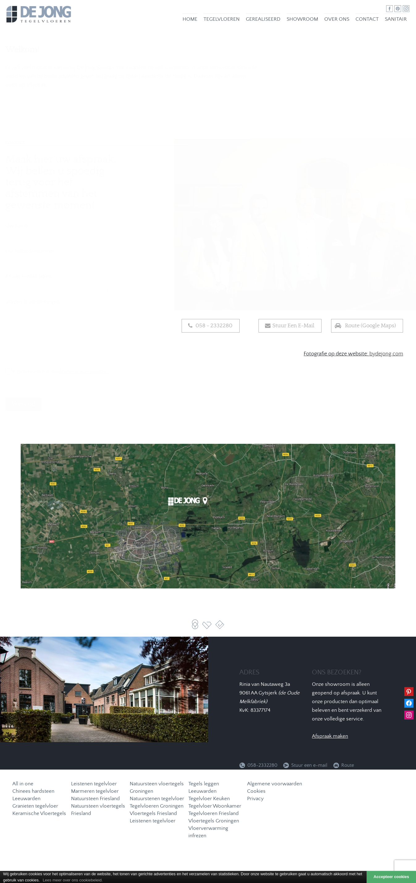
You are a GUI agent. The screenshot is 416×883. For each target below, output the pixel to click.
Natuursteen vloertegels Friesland (98, 810)
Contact (370, 21)
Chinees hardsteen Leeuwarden (33, 795)
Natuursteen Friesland (95, 799)
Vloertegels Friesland (153, 814)
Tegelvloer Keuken (209, 799)
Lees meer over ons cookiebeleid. (73, 880)
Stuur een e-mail (310, 765)
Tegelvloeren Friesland (213, 814)
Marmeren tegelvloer (95, 792)
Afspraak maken (330, 737)
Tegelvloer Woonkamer (214, 806)
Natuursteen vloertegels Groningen (157, 788)
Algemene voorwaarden (274, 784)
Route (347, 765)
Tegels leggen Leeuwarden (203, 788)
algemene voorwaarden (98, 372)
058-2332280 (262, 765)
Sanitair (399, 21)
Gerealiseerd (266, 21)
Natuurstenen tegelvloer (157, 799)
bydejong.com (386, 354)
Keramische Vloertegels (39, 814)
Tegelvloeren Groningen (156, 806)
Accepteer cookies (391, 876)
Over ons (339, 21)
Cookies (256, 792)
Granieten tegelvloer (35, 806)
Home (193, 21)
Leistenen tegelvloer (94, 784)
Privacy (255, 799)
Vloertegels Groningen (213, 821)
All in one (22, 784)
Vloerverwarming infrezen (208, 832)
